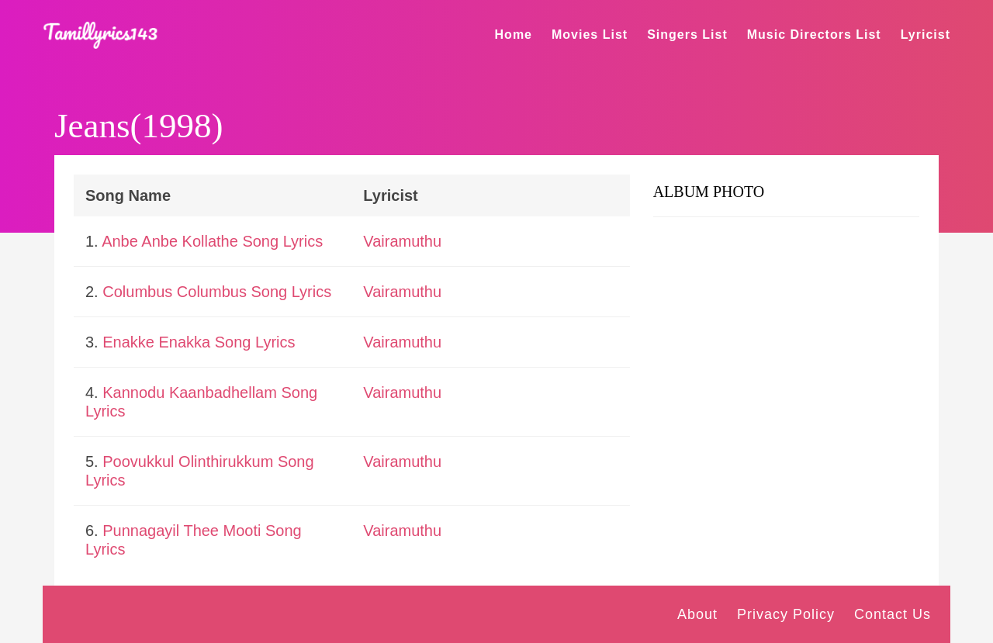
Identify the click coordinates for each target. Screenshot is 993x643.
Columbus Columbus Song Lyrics (216, 291)
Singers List (687, 34)
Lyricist (925, 34)
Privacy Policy (786, 614)
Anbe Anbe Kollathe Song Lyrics (212, 241)
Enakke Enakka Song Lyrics (198, 342)
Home (513, 34)
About (697, 614)
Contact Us (892, 614)
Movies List (590, 34)
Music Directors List (814, 34)
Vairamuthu (402, 241)
